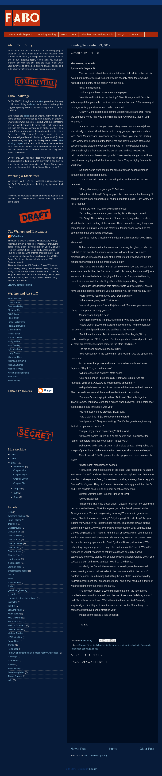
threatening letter (16, 672)
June (16, 497)
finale (108, 645)
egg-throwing (14, 559)
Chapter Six (19, 483)
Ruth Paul (12, 376)
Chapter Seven (20, 479)
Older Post (147, 749)
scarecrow (13, 660)
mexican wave (15, 629)
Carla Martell (14, 302)
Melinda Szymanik (141, 645)
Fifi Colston (13, 314)
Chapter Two (14, 555)
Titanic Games (15, 676)
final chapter (98, 645)
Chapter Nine (84, 645)
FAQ (121, 34)
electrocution (14, 563)
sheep (95, 649)
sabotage (86, 649)
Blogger (93, 769)
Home (113, 749)
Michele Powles (15, 369)
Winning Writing (46, 34)
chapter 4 (12, 524)
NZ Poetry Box (15, 637)
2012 (14, 463)
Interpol (11, 606)
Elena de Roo (14, 310)
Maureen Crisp (15, 357)
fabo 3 (11, 574)
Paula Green (14, 641)
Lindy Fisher (14, 353)
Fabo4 (11, 578)
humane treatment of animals (22, 598)
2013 (14, 458)
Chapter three (14, 551)
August (17, 488)
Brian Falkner (14, 298)
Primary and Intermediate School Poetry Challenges (33, 653)
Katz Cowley (14, 345)
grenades (12, 594)
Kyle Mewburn (15, 349)
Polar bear (76, 649)
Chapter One (14, 539)
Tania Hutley (14, 380)
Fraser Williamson (16, 322)
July (16, 493)
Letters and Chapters (20, 34)
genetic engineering (121, 645)
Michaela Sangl (15, 365)
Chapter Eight (20, 474)
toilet (10, 680)
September (19, 466)
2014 (14, 454)
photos (11, 645)
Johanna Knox (15, 337)
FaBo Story (87, 640)
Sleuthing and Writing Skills (97, 34)
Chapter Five (14, 532)
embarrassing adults (18, 571)
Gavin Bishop (14, 330)
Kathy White (14, 341)
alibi (10, 512)
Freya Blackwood (16, 326)
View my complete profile (20, 285)
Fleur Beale (13, 318)
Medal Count (68, 34)
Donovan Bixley (15, 306)
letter (40, 101)
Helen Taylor (14, 334)
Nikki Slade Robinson (18, 373)
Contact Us (135, 34)
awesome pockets (16, 516)
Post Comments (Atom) (95, 755)
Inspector (12, 602)
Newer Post (78, 749)
